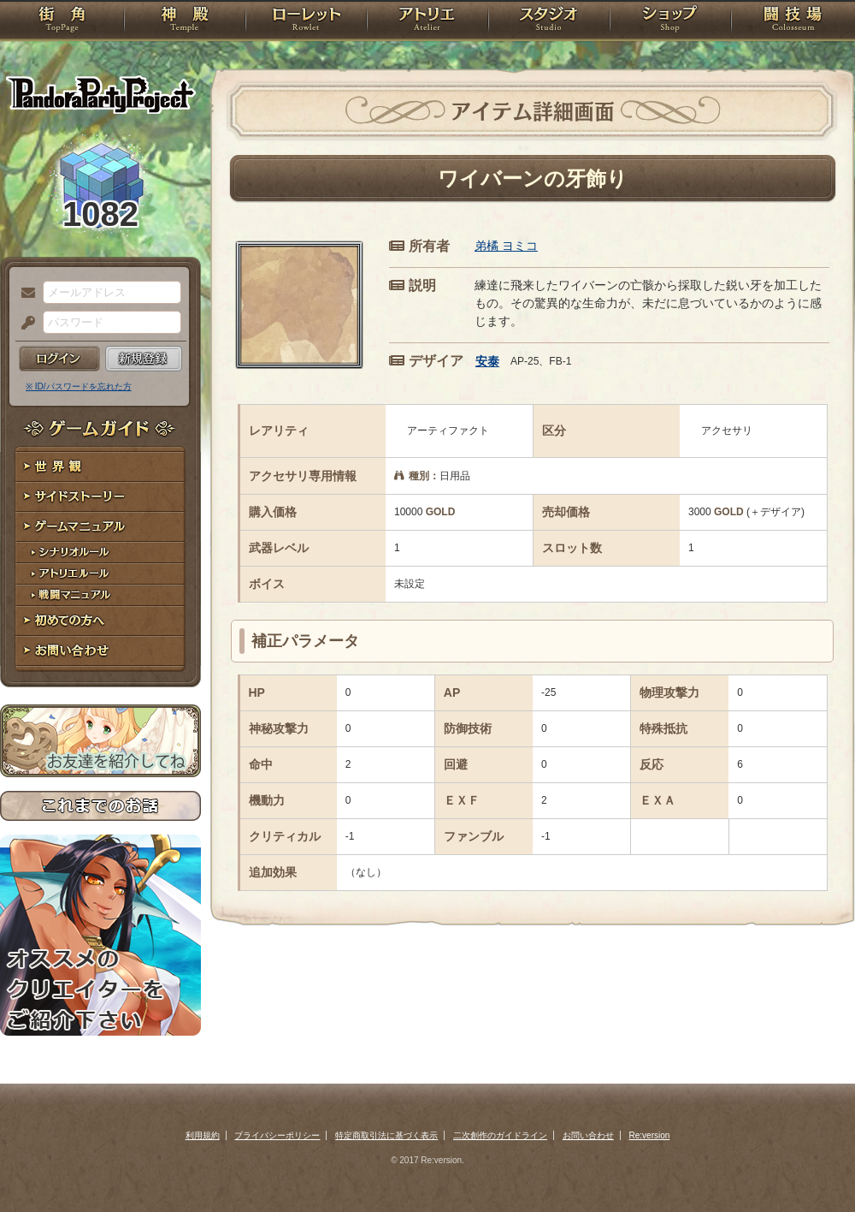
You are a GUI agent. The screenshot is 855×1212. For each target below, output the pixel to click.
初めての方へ (100, 621)
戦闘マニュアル (100, 595)
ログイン (59, 358)
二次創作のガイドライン (500, 1135)
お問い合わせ (100, 651)
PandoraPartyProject (100, 94)
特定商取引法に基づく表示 (386, 1135)
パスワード (24, 323)
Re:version (649, 1135)
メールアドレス (24, 293)
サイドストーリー (100, 497)
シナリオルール (100, 552)
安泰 (487, 361)
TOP (62, 21)
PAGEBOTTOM (812, 1165)
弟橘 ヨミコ (506, 246)
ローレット (306, 21)
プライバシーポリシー (277, 1135)
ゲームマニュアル (100, 527)
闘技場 (793, 21)
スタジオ (549, 21)
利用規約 (203, 1135)
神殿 (184, 21)
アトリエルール (100, 574)
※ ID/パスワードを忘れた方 (79, 386)
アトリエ (427, 21)
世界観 (100, 467)
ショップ (670, 21)
